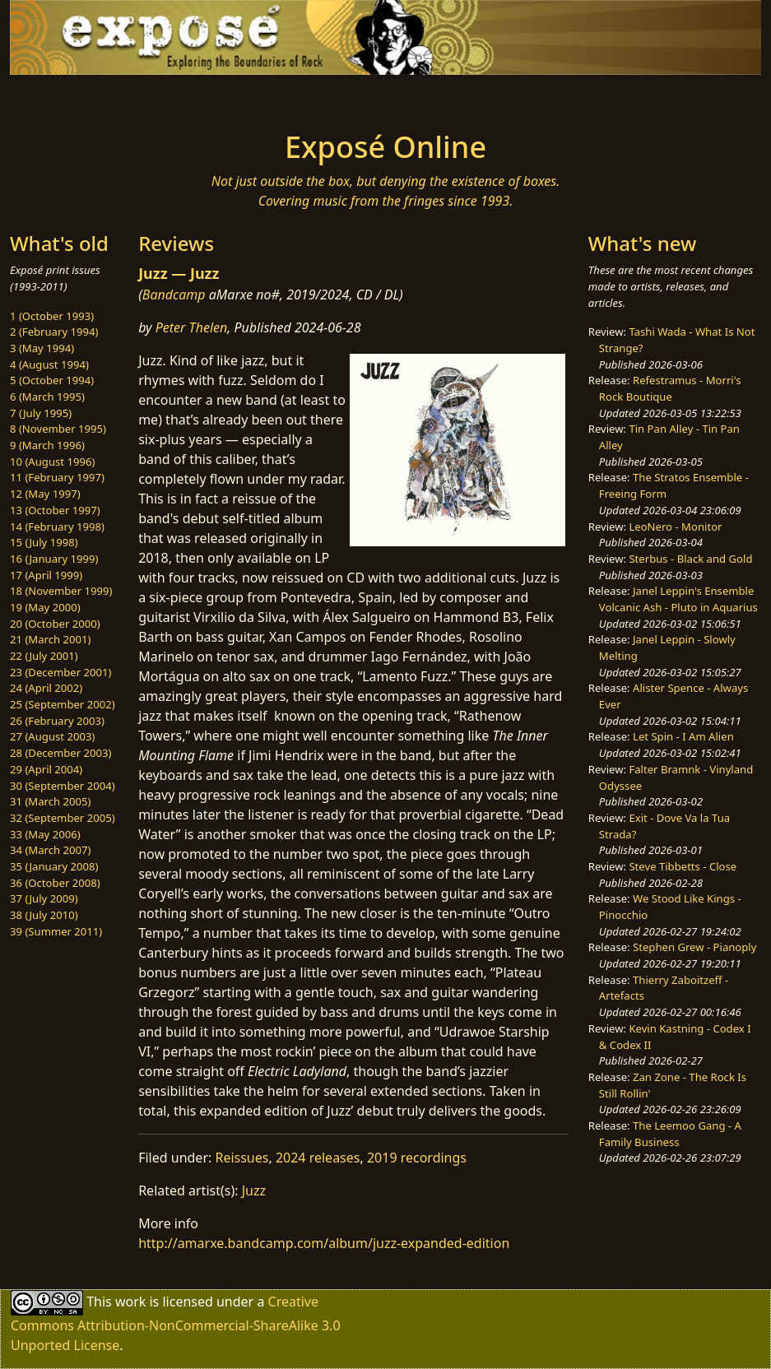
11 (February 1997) (57, 477)
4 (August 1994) (49, 364)
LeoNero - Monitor (675, 526)
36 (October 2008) (55, 882)
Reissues (241, 1158)
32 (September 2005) (62, 817)
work (130, 1301)
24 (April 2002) (46, 687)
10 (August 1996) (52, 461)
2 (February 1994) (54, 331)
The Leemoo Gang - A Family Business (670, 1133)
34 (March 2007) (50, 849)
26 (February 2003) (57, 720)
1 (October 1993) (52, 316)
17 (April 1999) (46, 575)
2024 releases (318, 1158)
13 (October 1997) (55, 510)
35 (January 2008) (54, 866)
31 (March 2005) (50, 801)
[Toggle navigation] (132, 97)
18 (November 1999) (61, 590)
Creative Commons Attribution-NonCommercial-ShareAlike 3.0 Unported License (176, 1323)
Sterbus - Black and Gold (690, 558)
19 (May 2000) (45, 607)
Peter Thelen (192, 327)
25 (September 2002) (62, 704)
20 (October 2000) (55, 623)
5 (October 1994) (52, 380)
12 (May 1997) (45, 493)
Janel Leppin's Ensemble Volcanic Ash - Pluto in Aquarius (678, 599)
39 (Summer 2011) (56, 931)
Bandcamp (174, 294)
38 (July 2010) (44, 914)
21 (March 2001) (50, 639)
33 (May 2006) (45, 834)
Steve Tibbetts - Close (682, 866)
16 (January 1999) (54, 558)
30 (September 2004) (62, 785)
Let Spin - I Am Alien (683, 736)
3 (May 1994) (42, 348)
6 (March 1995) (47, 396)
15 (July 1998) (44, 542)
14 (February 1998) (57, 526)
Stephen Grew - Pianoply (694, 947)
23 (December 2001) (60, 672)
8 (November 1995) (58, 428)
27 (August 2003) (52, 736)
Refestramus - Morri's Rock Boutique (670, 388)
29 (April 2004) (46, 769)
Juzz (254, 1190)
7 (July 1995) (41, 413)
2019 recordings (417, 1158)
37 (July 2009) (44, 898)
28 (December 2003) (60, 752)
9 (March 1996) (47, 445)
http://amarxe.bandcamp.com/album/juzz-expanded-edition (323, 1243)
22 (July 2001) (44, 655)
